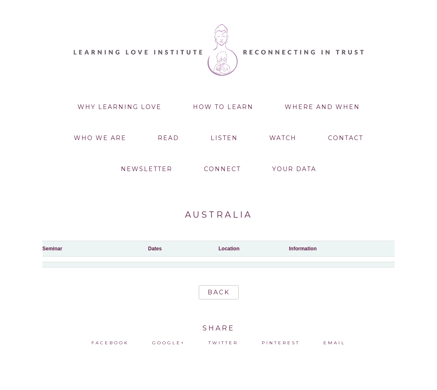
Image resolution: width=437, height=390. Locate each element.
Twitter (223, 343)
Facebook (110, 343)
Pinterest (281, 343)
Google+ (168, 343)
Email (334, 343)
